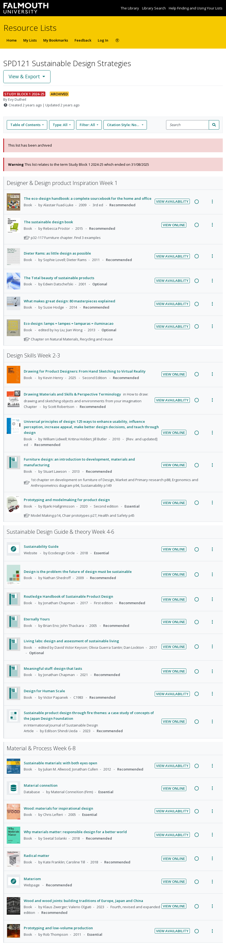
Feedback (83, 40)
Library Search (154, 8)
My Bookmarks (55, 40)
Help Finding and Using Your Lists (195, 8)
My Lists (30, 40)
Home (11, 40)
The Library (130, 8)
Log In (103, 40)
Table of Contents (25, 124)
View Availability (172, 201)
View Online (174, 224)
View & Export (25, 76)
